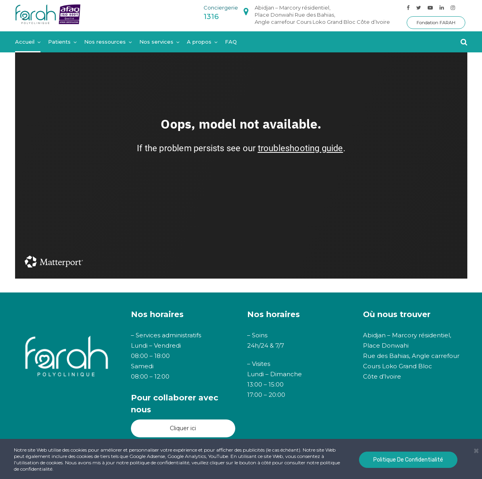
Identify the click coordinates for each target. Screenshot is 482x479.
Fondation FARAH (436, 22)
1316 (211, 16)
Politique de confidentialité (408, 459)
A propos (199, 41)
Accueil (25, 41)
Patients (59, 41)
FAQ (231, 41)
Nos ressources (105, 41)
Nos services (156, 41)
